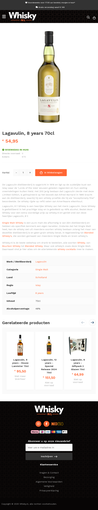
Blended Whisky (34, 246)
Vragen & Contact (49, 472)
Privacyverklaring (49, 490)
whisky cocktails (67, 249)
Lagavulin (40, 261)
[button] (92, 322)
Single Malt (41, 269)
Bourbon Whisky (11, 246)
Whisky (81, 242)
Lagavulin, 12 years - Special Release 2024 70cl (49, 366)
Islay (38, 285)
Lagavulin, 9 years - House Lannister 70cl (20, 363)
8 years (39, 293)
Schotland (41, 277)
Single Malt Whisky (12, 222)
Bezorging (49, 477)
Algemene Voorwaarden (49, 481)
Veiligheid (49, 486)
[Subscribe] (49, 456)
